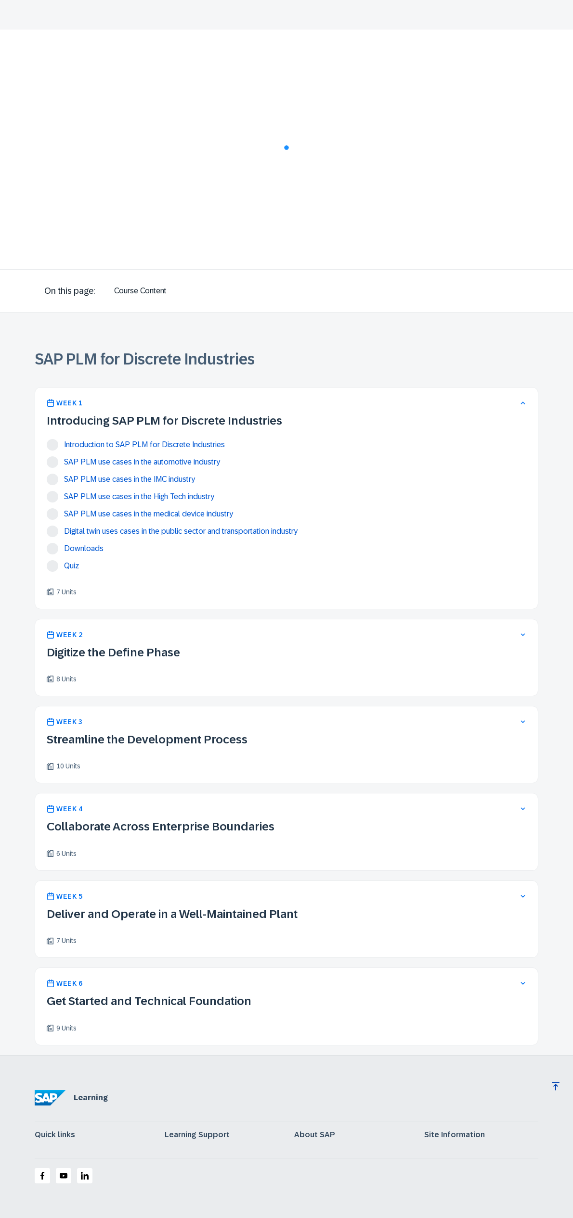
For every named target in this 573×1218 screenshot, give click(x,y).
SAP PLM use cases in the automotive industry (142, 462)
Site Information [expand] (454, 1135)
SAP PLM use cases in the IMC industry (129, 479)
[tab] (140, 290)
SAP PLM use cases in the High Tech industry (139, 496)
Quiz (71, 566)
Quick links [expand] (55, 1135)
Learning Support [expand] (197, 1135)
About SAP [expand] (314, 1135)
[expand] (523, 634)
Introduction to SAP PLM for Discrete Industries (144, 444)
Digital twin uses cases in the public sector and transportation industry (181, 531)
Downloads (84, 548)
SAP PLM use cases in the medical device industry (148, 514)
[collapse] (523, 403)
